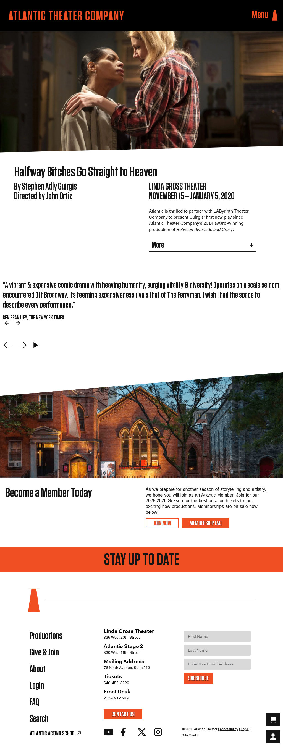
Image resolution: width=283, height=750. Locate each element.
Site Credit (190, 735)
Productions (46, 636)
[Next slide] (22, 345)
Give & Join (44, 652)
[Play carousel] (35, 345)
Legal (245, 729)
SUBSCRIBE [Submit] (198, 678)
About (38, 669)
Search (39, 719)
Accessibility (229, 729)
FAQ (34, 702)
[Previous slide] (8, 345)
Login (37, 686)
